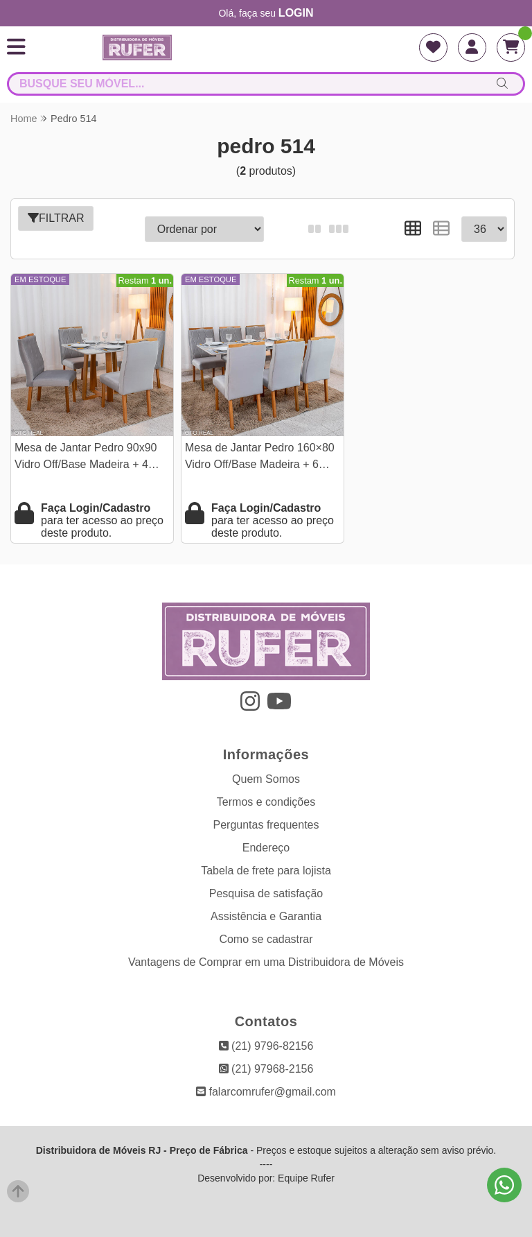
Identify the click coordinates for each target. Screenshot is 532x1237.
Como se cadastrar (265, 939)
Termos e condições (266, 802)
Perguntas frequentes (266, 825)
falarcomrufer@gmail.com (266, 1092)
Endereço (266, 848)
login (296, 13)
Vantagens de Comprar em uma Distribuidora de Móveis (266, 962)
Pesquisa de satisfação (266, 893)
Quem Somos (266, 779)
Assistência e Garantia (266, 916)
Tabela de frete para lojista (266, 870)
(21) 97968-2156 (266, 1069)
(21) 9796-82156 (266, 1046)
